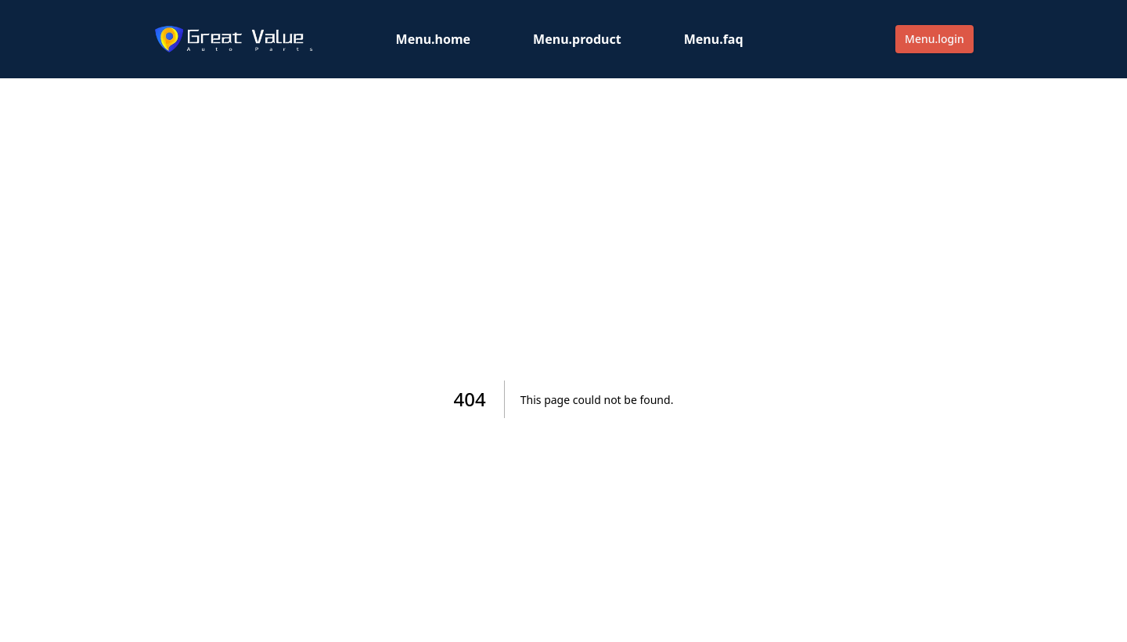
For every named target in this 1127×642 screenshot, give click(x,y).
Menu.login (934, 38)
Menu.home (433, 39)
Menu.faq (714, 39)
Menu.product (577, 39)
